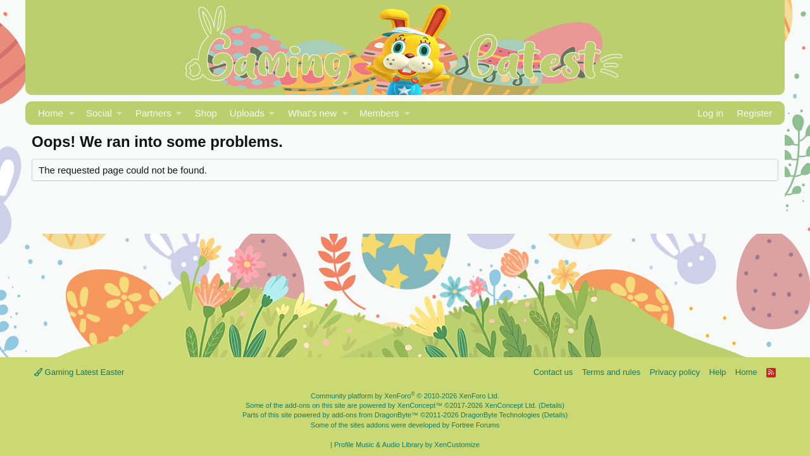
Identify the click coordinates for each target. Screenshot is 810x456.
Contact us (553, 372)
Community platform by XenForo (405, 396)
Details (552, 405)
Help (717, 372)
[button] (72, 113)
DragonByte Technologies (500, 415)
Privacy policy (675, 372)
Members (379, 113)
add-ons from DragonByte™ (375, 415)
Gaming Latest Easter (79, 372)
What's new (312, 113)
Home (50, 113)
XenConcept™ (420, 405)
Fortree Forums (475, 425)
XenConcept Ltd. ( (513, 405)
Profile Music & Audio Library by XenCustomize (407, 444)
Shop (206, 113)
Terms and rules (611, 372)
